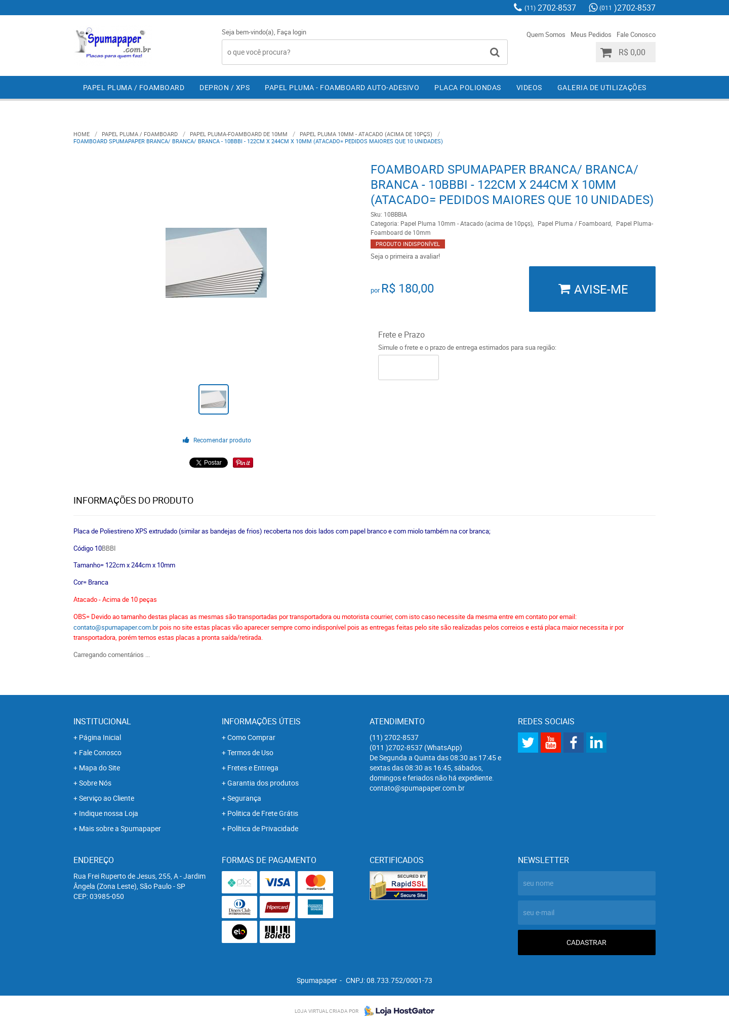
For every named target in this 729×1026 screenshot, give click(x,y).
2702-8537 (550, 7)
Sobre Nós (95, 783)
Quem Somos (545, 34)
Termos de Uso (250, 752)
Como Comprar (251, 737)
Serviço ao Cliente (106, 798)
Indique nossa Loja (108, 813)
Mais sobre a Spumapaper (120, 828)
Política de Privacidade (262, 828)
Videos (529, 87)
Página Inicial (100, 737)
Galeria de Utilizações (601, 87)
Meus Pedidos (591, 34)
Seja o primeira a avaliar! (405, 256)
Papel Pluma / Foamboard (134, 87)
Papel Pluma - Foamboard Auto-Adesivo (342, 87)
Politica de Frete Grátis (262, 813)
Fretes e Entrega (252, 767)
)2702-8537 (627, 7)
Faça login (291, 31)
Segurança (244, 798)
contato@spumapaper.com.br (115, 627)
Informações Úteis (261, 721)
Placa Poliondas (467, 87)
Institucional (102, 721)
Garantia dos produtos (263, 783)
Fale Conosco (636, 34)
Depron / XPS (224, 87)
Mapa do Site (99, 767)
